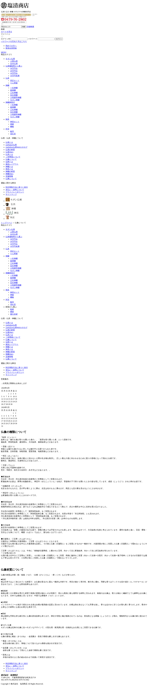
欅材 (12, 312)
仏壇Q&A (9, 152)
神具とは (9, 169)
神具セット (14, 122)
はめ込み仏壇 (11, 145)
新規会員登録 (11, 48)
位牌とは (9, 162)
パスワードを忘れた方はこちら (14, 41)
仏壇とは (9, 142)
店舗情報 (9, 176)
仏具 (7, 78)
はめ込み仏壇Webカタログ (16, 147)
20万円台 (14, 71)
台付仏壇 (14, 64)
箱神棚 (13, 90)
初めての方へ (11, 46)
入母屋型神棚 (15, 97)
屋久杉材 (14, 314)
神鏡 (12, 124)
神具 (7, 119)
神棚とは (9, 167)
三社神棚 (14, 93)
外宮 (7, 129)
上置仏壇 (14, 61)
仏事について (11, 179)
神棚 (7, 85)
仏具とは (9, 154)
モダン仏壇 (10, 59)
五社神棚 (14, 95)
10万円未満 (14, 76)
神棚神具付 (10, 102)
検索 (3, 29)
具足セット (14, 81)
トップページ (6, 223)
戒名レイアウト (12, 164)
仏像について (11, 159)
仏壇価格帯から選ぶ (14, 66)
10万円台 (14, 73)
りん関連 (14, 83)
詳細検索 (30, 27)
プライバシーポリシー (15, 192)
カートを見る (6, 32)
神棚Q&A (9, 174)
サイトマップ (11, 194)
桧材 (12, 309)
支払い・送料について (15, 190)
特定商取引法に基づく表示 (17, 187)
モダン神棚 (14, 100)
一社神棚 (14, 88)
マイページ (5, 34)
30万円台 (14, 68)
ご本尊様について (13, 157)
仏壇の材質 (10, 150)
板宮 (12, 131)
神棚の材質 (10, 171)
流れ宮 (13, 134)
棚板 (12, 127)
